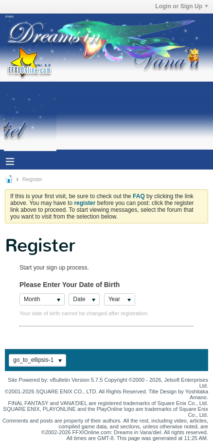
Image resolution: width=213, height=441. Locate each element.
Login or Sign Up (181, 6)
